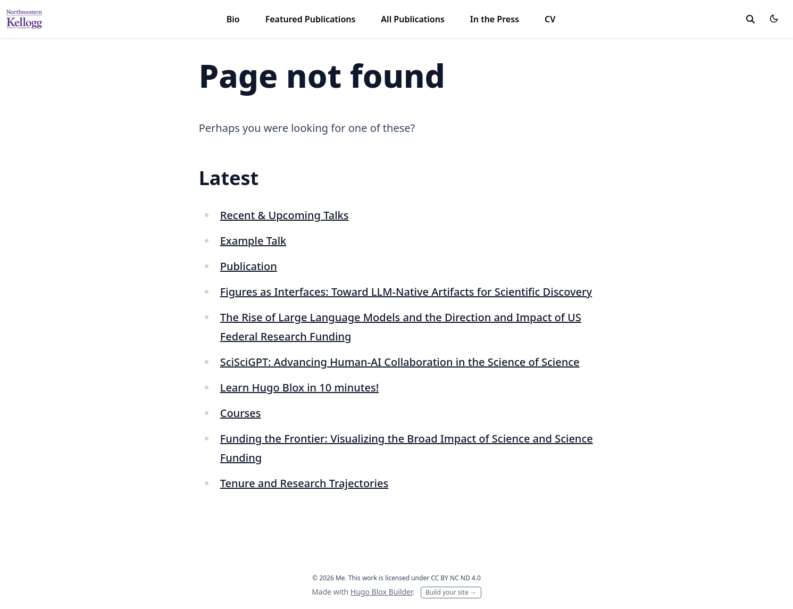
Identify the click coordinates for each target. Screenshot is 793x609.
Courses (240, 413)
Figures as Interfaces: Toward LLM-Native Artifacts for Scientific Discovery (406, 292)
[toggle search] (750, 19)
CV (550, 19)
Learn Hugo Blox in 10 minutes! (299, 387)
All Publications (412, 19)
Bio (233, 19)
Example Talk (253, 240)
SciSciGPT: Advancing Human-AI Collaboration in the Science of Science (400, 362)
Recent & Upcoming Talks (284, 215)
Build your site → (451, 592)
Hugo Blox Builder (381, 592)
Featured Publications (310, 19)
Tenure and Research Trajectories (304, 483)
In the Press (494, 19)
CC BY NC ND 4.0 (456, 577)
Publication (248, 266)
